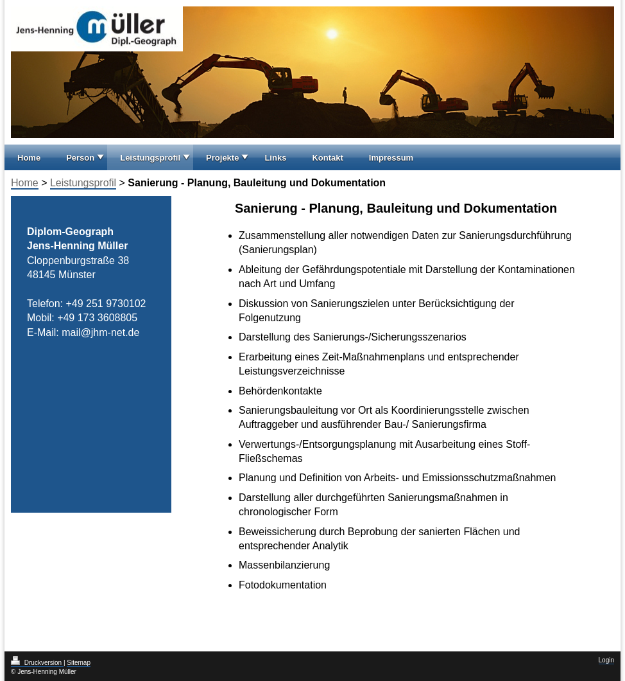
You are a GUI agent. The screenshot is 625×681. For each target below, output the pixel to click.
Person (80, 158)
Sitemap (78, 662)
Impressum (391, 158)
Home (28, 158)
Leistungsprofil (150, 158)
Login (606, 660)
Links (275, 158)
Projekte (222, 158)
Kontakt (327, 158)
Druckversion (37, 662)
